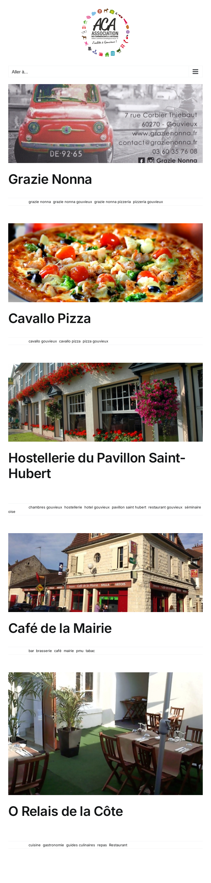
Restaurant (118, 845)
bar (31, 650)
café (58, 650)
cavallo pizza (69, 341)
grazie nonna (40, 201)
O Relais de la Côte (65, 811)
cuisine (35, 845)
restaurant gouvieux (165, 507)
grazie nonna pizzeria (112, 201)
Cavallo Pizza (49, 318)
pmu (80, 650)
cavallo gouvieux (43, 341)
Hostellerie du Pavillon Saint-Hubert (96, 466)
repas (102, 845)
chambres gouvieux (45, 507)
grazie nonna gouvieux (72, 201)
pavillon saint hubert (129, 507)
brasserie (44, 650)
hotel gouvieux (97, 507)
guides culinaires (80, 845)
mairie (69, 650)
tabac (90, 650)
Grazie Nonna (50, 179)
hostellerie (73, 507)
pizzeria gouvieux (148, 201)
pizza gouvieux (95, 341)
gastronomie (53, 845)
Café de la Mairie (60, 628)
